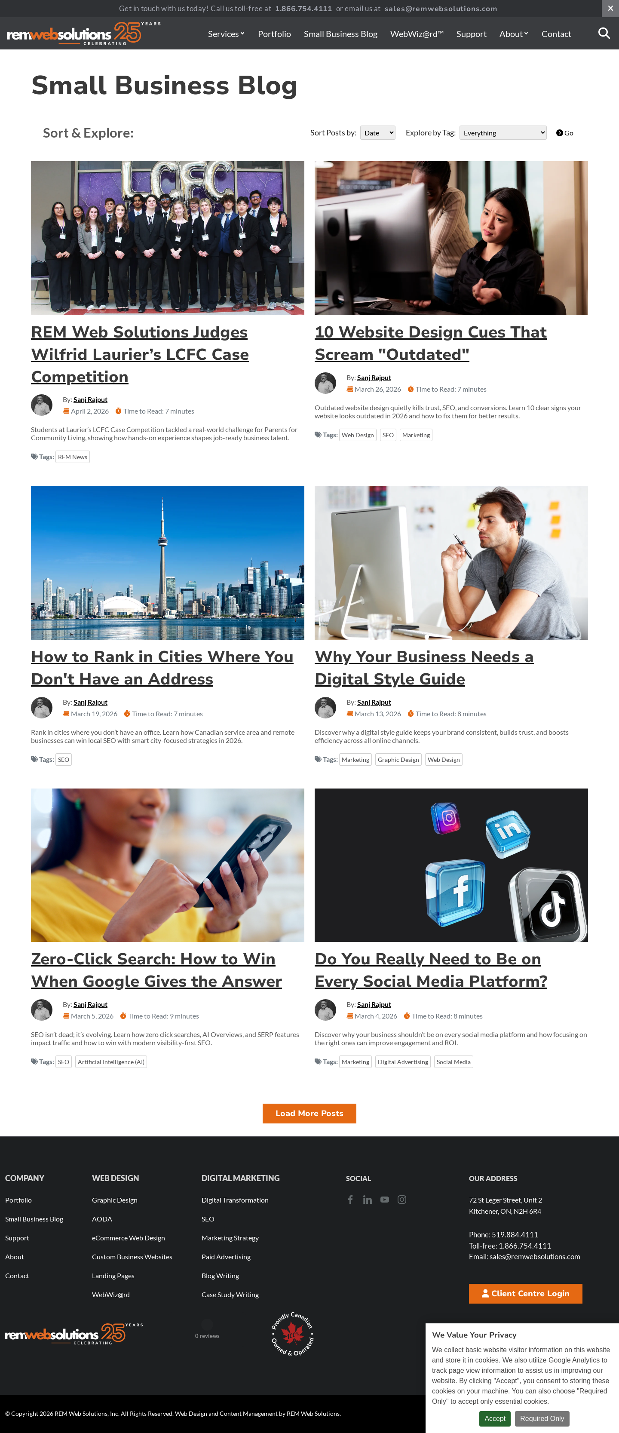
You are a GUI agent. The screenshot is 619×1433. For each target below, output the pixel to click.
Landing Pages (113, 1275)
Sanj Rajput (90, 399)
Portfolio (274, 33)
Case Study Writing (230, 1294)
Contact (556, 33)
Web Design (358, 435)
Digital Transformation (235, 1200)
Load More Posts (309, 1113)
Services (226, 33)
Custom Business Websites (132, 1256)
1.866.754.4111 (303, 9)
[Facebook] (350, 1199)
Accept (495, 1418)
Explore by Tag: (431, 132)
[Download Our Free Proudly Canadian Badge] (293, 1334)
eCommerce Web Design (128, 1238)
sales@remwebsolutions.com (441, 9)
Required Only (542, 1418)
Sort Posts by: (333, 132)
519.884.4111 (503, 1234)
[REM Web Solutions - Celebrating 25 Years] (74, 1333)
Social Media (454, 1061)
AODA (102, 1219)
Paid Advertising (226, 1256)
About (513, 33)
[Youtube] (384, 1199)
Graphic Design (398, 759)
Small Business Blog (340, 33)
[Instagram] (402, 1199)
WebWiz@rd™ (417, 33)
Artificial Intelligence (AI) (111, 1061)
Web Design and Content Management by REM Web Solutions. (258, 1413)
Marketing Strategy (230, 1238)
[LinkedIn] (367, 1199)
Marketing (416, 435)
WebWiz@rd (111, 1294)
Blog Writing (220, 1275)
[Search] (604, 33)
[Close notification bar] (610, 8)
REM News (72, 456)
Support (472, 33)
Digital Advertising (403, 1061)
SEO (388, 435)
